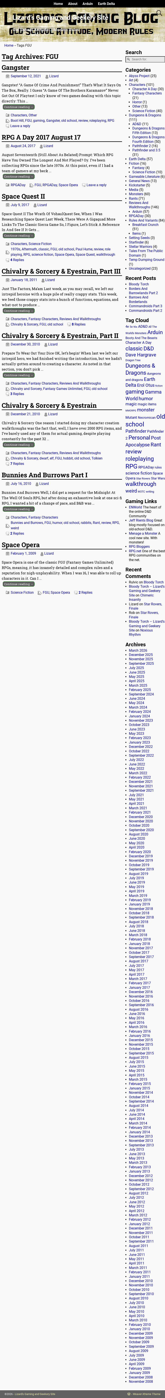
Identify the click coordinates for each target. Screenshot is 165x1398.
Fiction (134, 163)
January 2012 (139, 1224)
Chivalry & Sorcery (24, 324)
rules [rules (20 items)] (158, 467)
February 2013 (140, 1167)
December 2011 (141, 1228)
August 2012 (138, 1193)
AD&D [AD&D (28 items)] (143, 326)
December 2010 (141, 1281)
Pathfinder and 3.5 (146, 150)
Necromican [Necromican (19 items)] (147, 418)
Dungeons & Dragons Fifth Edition (148, 130)
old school (69, 121)
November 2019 (141, 860)
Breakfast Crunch (145, 225)
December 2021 (141, 782)
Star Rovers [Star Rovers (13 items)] (143, 478)
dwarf (44, 458)
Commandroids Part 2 (145, 311)
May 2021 (136, 799)
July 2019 (136, 878)
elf (52, 458)
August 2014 (138, 1106)
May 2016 (136, 1018)
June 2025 (137, 672)
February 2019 (140, 900)
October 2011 (139, 1237)
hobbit (68, 458)
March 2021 (138, 808)
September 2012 (141, 1189)
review (83, 121)
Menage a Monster (143, 533)
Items (136, 233)
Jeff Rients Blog (141, 520)
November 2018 (141, 909)
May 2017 (136, 970)
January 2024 (139, 716)
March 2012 (138, 1215)
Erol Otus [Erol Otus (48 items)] (145, 385)
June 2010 (137, 1307)
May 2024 (136, 703)
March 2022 (138, 773)
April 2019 (136, 891)
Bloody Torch (139, 284)
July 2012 (136, 1198)
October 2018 (139, 913)
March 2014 (138, 1123)
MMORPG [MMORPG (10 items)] (130, 410)
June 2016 (137, 1014)
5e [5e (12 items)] (131, 326)
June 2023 (137, 729)
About (72, 4)
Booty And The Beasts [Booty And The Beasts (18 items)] (141, 338)
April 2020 (136, 847)
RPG (111, 121)
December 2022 (141, 747)
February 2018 (140, 939)
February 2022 (140, 777)
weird (15, 528)
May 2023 (136, 734)
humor (57, 523)
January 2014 (139, 1132)
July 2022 (136, 760)
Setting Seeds (139, 238)
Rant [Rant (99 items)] (156, 444)
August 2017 (138, 961)
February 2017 (140, 983)
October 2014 (139, 1097)
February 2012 (140, 1219)
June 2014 (137, 1114)
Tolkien (97, 458)
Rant (96, 523)
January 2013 (139, 1171)
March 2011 (138, 1268)
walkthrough (105, 255)
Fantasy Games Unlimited (62, 389)
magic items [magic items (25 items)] (147, 404)
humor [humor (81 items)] (146, 399)
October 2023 (139, 725)
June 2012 (137, 1202)
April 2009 (136, 1364)
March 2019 (138, 896)
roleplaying (97, 121)
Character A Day (144, 89)
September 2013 (141, 1145)
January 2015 (139, 1088)
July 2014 (136, 1110)
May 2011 (136, 1259)
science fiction (42, 255)
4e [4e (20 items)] (127, 327)
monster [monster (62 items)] (145, 409)
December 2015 (141, 1040)
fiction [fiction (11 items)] (159, 385)
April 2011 (136, 1263)
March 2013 (138, 1163)
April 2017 (136, 974)
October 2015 (139, 1049)
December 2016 (141, 992)
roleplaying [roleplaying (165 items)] (139, 458)
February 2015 (140, 1084)
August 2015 (138, 1058)
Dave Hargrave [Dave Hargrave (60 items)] (140, 354)
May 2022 (136, 769)
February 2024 (140, 712)
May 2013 (136, 1158)
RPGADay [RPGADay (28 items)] (146, 467)
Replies (17, 260)
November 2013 (141, 1141)
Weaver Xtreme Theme (146, 1394)
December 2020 (141, 817)
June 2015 (137, 1066)
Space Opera (68, 185)
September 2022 (141, 755)
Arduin (87, 4)
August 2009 (138, 1351)
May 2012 (136, 1206)
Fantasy (138, 168)
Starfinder (136, 242)
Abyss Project (139, 76)
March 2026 (138, 650)
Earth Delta (106, 4)
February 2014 (140, 1128)
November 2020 (141, 821)
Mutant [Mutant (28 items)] (131, 417)
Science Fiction (40, 244)
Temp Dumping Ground (146, 260)
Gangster (15, 67)
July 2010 (136, 1303)
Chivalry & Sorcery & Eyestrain (49, 405)
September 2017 (141, 957)
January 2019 (139, 904)
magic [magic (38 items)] (131, 404)
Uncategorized (140, 268)
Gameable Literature (144, 177)
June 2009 (137, 1360)
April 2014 (136, 1119)
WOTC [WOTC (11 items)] (141, 491)
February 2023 (140, 738)
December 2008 (141, 1377)
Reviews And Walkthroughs (80, 319)
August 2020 (138, 834)
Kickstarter (137, 185)
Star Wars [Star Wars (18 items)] (158, 478)
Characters (19, 115)
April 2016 (136, 1023)
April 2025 (136, 681)
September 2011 (141, 1241)
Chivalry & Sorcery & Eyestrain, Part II (60, 335)
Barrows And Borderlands (138, 299)
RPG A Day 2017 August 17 (41, 137)
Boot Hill (17, 121)
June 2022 (137, 764)
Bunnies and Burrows (27, 523)
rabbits (86, 523)
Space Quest (85, 255)
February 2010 (140, 1325)
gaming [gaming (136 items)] (134, 391)
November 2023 (141, 720)
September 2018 (141, 917)
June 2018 (137, 931)
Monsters (136, 194)
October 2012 (139, 1184)
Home (58, 4)
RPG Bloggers (139, 547)
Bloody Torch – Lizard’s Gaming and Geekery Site (147, 590)
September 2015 (141, 1053)
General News (139, 181)
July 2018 (136, 926)
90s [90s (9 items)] (135, 327)
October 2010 (139, 1290)
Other (33, 115)
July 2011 (136, 1250)
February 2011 (140, 1272)
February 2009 (140, 1368)
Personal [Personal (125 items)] (139, 437)
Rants (133, 198)
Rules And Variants (143, 220)
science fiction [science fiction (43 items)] (138, 473)
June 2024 (137, 699)
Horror (137, 102)
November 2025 (141, 659)
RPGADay (18, 185)
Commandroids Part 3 (145, 306)
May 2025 (136, 677)
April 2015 (136, 1075)
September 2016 (141, 1005)
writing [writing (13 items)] (150, 491)
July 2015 (136, 1062)
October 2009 (139, 1342)
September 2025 (141, 664)
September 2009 (141, 1347)
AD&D (136, 124)
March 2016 (138, 1027)
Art (131, 80)
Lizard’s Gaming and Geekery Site (60, 17)
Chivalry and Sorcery (26, 389)
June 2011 (137, 1255)
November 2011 (141, 1233)
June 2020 (137, 839)
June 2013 (137, 1154)
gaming (39, 121)
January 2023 (139, 742)
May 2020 (136, 843)
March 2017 (138, 979)
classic (43, 249)
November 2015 (141, 1044)
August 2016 (138, 1009)
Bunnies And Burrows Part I (44, 475)
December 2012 (141, 1176)
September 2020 (141, 830)
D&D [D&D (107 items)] (149, 348)
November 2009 (141, 1338)
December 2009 (141, 1333)
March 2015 (138, 1079)
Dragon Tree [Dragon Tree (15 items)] (133, 360)
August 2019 (138, 874)
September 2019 (141, 869)
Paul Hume (84, 249)
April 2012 (136, 1211)
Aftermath (29, 249)
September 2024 (141, 694)
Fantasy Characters (43, 319)
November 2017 (141, 948)
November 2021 (141, 786)
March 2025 (138, 685)
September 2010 (141, 1294)
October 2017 (139, 953)
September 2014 (141, 1101)
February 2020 (140, 852)
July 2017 (136, 966)
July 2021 (136, 795)
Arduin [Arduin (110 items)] (155, 332)
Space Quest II (23, 196)
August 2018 (138, 922)
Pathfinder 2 (141, 146)
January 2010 (139, 1329)
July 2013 (136, 1149)
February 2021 (140, 812)
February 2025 (140, 690)
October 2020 (139, 825)
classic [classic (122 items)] (134, 348)
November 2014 (141, 1093)
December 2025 (141, 655)
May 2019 (136, 887)
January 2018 (139, 944)
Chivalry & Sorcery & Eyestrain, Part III (61, 271)
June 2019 (137, 882)
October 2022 (139, 751)
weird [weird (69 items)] (131, 491)
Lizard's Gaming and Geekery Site (35, 1394)
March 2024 (138, 707)
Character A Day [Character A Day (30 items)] (138, 342)
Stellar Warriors (140, 247)
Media (133, 190)
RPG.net (135, 551)
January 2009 (139, 1373)
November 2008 (141, 1382)
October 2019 (139, 865)
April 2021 (136, 804)
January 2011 (139, 1277)
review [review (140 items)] (133, 451)
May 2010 (136, 1312)
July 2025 (136, 668)
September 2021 (141, 790)
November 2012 (141, 1180)
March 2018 (138, 935)
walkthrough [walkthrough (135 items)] (140, 484)
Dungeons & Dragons (145, 115)
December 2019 (141, 856)
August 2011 (138, 1246)
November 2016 (141, 996)
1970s (15, 249)
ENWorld (135, 507)
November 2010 (141, 1285)
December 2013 (141, 1136)
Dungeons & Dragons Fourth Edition (148, 139)
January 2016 (139, 1036)
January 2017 (139, 988)
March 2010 (138, 1320)
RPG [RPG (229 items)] (131, 466)
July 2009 (136, 1355)
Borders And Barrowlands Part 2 (143, 291)
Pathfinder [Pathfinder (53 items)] (135, 431)
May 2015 (136, 1071)
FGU (28, 121)
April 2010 (136, 1316)
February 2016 (140, 1031)
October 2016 (139, 1001)
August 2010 (138, 1298)
